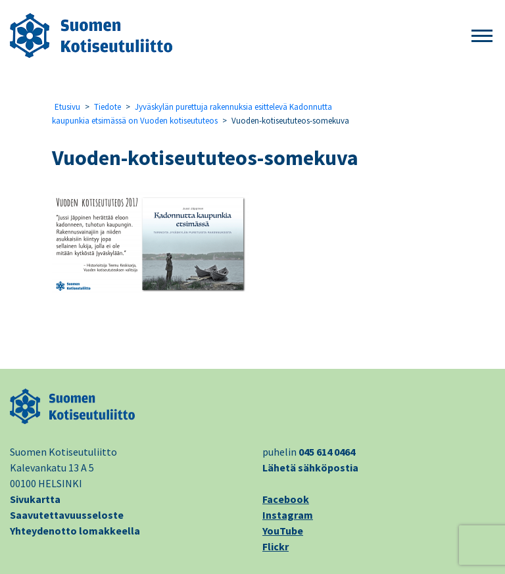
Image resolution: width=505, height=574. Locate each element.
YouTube (282, 530)
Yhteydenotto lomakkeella (75, 530)
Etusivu (67, 106)
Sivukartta (35, 499)
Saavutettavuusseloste (67, 514)
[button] (482, 36)
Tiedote (107, 106)
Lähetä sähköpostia (310, 467)
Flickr (275, 546)
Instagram (287, 514)
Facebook (285, 499)
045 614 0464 (327, 451)
